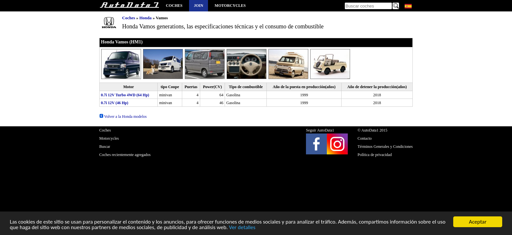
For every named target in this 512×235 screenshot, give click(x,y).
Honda (145, 17)
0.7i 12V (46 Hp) (114, 103)
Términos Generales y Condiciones (385, 146)
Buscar (104, 146)
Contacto (365, 138)
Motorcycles (230, 5)
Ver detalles (242, 229)
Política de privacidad (375, 154)
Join (198, 5)
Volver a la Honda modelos (123, 116)
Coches (174, 5)
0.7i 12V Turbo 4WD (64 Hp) (125, 95)
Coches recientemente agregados (125, 154)
